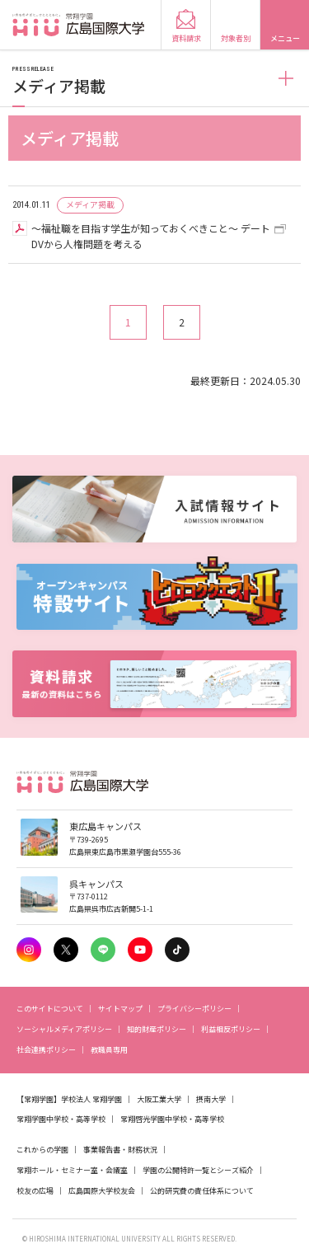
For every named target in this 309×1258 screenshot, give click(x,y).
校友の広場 (35, 1190)
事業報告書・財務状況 (120, 1149)
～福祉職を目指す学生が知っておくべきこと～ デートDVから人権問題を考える (150, 236)
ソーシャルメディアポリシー (64, 1029)
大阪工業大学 (159, 1099)
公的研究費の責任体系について (202, 1190)
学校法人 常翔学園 (91, 1099)
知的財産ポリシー (156, 1029)
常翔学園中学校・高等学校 (60, 1119)
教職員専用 (109, 1049)
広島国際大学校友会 (101, 1190)
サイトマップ (120, 1008)
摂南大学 (211, 1099)
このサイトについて (49, 1008)
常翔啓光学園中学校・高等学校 (172, 1119)
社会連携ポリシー (46, 1049)
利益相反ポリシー (230, 1029)
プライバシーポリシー (194, 1008)
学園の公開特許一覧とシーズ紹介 (198, 1170)
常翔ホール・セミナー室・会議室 (72, 1170)
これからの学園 (42, 1149)
